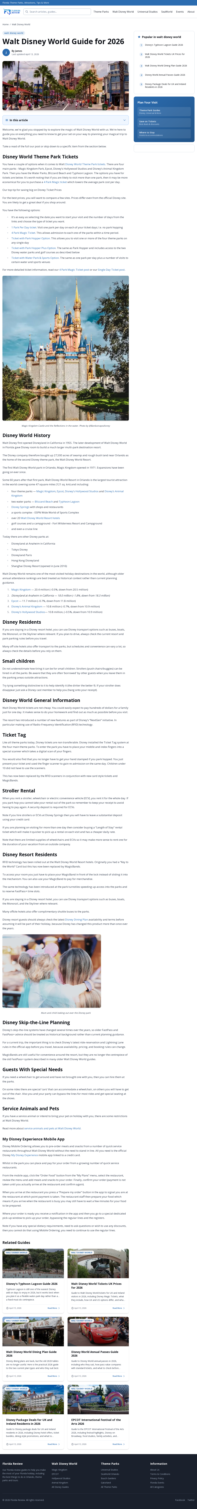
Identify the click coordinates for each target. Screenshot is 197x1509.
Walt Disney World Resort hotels (40, 518)
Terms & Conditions (160, 1474)
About (191, 11)
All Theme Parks (109, 1486)
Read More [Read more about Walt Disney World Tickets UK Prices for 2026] (119, 1308)
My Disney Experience (24, 1155)
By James (17, 51)
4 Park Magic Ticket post (74, 269)
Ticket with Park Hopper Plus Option (33, 248)
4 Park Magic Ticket (23, 233)
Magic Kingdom (46, 491)
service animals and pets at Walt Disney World (52, 1128)
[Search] (57, 11)
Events (180, 11)
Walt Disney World (123, 11)
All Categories (157, 1486)
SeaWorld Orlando (110, 1474)
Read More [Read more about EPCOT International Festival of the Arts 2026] (119, 1444)
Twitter (191, 1500)
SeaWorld (166, 11)
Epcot (60, 491)
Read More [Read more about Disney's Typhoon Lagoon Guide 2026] (54, 1308)
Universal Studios (147, 11)
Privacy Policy (157, 1478)
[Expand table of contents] (65, 120)
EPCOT (55, 1474)
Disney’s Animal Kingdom (26, 606)
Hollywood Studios (61, 1478)
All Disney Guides (60, 1486)
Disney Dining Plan (76, 919)
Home (5, 24)
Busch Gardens (108, 1478)
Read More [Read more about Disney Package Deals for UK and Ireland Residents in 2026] (54, 1444)
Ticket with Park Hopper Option (30, 238)
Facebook (180, 1500)
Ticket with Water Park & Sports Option (35, 258)
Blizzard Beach (44, 501)
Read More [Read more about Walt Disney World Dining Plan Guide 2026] (54, 1376)
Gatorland (106, 1482)
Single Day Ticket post (111, 269)
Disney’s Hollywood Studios (81, 491)
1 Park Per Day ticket (23, 227)
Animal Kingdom (60, 1482)
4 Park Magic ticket (55, 182)
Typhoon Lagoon (69, 501)
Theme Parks (101, 11)
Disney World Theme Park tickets (85, 164)
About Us (154, 1469)
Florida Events (157, 1482)
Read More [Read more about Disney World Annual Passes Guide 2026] (119, 1376)
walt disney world (21, 24)
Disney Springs (20, 507)
